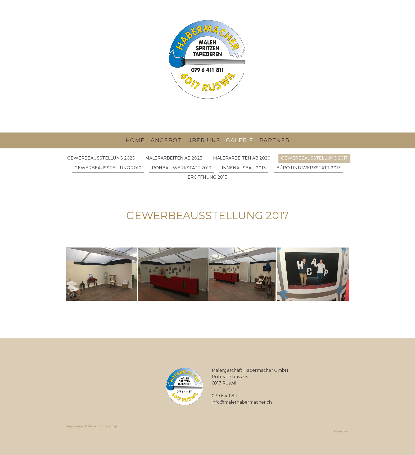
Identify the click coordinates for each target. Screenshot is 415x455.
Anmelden (340, 431)
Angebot (166, 140)
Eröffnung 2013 (207, 177)
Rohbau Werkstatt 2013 (181, 167)
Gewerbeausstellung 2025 (101, 158)
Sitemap (111, 426)
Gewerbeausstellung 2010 (107, 167)
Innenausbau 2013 (244, 167)
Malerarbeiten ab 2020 (241, 158)
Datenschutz (94, 426)
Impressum (75, 426)
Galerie (240, 140)
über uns (203, 140)
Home (135, 140)
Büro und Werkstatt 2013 (308, 167)
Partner (274, 140)
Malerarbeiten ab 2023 (173, 158)
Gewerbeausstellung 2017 (314, 158)
